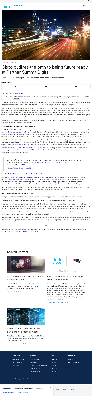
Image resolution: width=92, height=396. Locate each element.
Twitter (46, 86)
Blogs (54, 365)
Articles (54, 362)
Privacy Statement (8, 392)
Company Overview (18, 359)
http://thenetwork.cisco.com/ (29, 231)
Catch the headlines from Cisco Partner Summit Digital (27, 174)
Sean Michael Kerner (18, 93)
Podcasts (55, 368)
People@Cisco (57, 371)
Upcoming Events (35, 371)
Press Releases (35, 359)
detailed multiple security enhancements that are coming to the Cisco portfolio (33, 179)
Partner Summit (23, 99)
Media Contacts (35, 362)
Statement (56, 389)
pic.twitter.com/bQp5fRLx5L (16, 164)
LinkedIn (16, 86)
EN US (86, 1)
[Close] (50, 387)
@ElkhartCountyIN (38, 160)
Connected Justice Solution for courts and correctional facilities (28, 148)
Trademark (71, 389)
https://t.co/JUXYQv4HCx (50, 162)
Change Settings (23, 392)
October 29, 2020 (25, 168)
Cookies (64, 389)
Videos (54, 359)
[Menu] (87, 5)
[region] (26, 390)
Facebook (76, 86)
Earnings (70, 359)
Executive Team (17, 362)
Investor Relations (73, 362)
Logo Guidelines (35, 368)
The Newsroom (19, 5)
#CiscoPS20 (63, 162)
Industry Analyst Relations (38, 365)
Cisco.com (15, 365)
